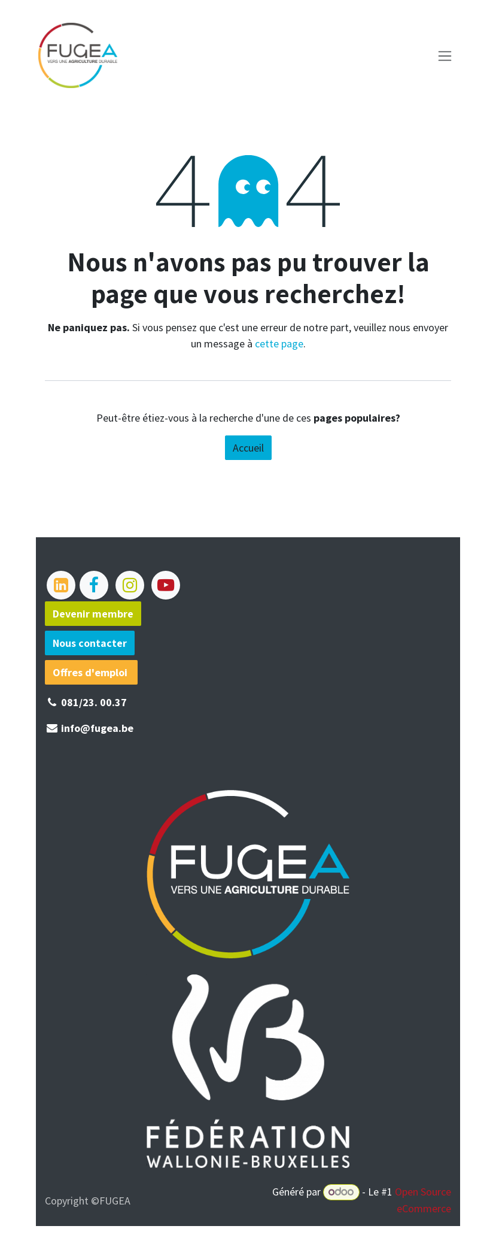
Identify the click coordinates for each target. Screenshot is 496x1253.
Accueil (248, 448)
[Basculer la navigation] (447, 55)
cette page (279, 343)
